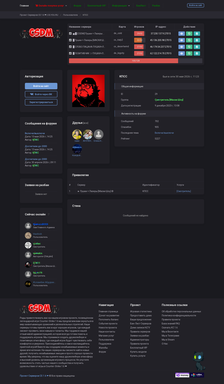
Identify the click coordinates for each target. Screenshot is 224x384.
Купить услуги (137, 355)
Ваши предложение (140, 319)
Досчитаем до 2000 (36, 146)
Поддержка (105, 343)
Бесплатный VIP (138, 347)
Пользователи (70, 15)
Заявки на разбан (139, 335)
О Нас (165, 343)
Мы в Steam (168, 339)
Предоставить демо (141, 315)
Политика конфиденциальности (179, 315)
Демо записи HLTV (140, 327)
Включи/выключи (164, 133)
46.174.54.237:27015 (160, 46)
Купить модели (138, 351)
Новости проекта (108, 327)
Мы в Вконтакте (170, 331)
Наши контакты (107, 331)
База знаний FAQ (171, 323)
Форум (102, 351)
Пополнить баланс (108, 319)
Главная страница (108, 311)
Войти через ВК (41, 94)
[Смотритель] (184, 191)
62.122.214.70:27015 (160, 53)
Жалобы (103, 347)
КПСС (35, 139)
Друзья (80, 122)
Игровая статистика (141, 311)
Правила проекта (139, 343)
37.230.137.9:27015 (161, 33)
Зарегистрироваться (41, 102)
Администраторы (139, 339)
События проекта (108, 323)
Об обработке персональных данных (181, 311)
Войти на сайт (195, 5)
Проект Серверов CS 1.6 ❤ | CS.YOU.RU (39, 15)
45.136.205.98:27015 (160, 40)
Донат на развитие (109, 315)
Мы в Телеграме (170, 335)
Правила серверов (140, 331)
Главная (24, 5)
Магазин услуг (106, 335)
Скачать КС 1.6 (170, 327)
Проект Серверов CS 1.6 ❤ (34, 375)
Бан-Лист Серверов (140, 323)
